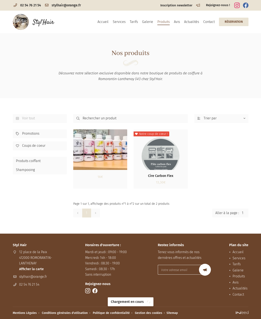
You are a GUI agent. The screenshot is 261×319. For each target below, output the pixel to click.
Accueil (103, 22)
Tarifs (134, 22)
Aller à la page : (231, 213)
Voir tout (25, 118)
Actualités (191, 22)
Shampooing (25, 170)
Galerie (147, 22)
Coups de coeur (30, 145)
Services (119, 22)
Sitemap (172, 313)
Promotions (27, 133)
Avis (177, 22)
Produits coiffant (28, 161)
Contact (209, 22)
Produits (163, 22)
